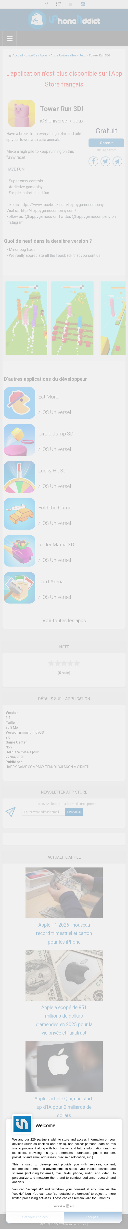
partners (43, 1139)
